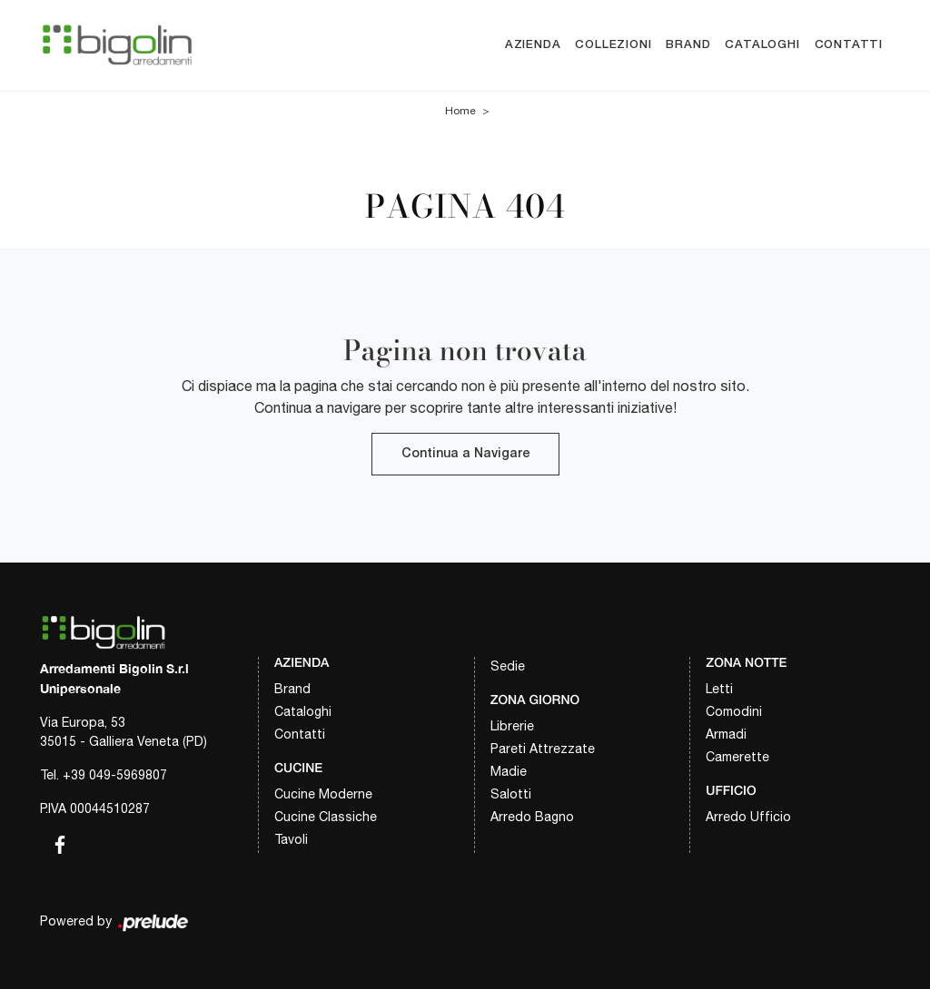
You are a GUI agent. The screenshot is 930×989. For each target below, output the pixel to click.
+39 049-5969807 (115, 775)
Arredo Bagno (532, 816)
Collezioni (613, 45)
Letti (719, 688)
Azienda (533, 45)
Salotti (510, 794)
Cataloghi (762, 45)
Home (460, 110)
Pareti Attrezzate (542, 748)
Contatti (849, 45)
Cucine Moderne (323, 794)
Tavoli (291, 839)
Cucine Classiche (325, 816)
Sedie (507, 666)
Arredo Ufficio (748, 816)
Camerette (737, 756)
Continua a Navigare (465, 454)
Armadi (726, 734)
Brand (688, 45)
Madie (508, 771)
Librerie (512, 726)
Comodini (734, 711)
